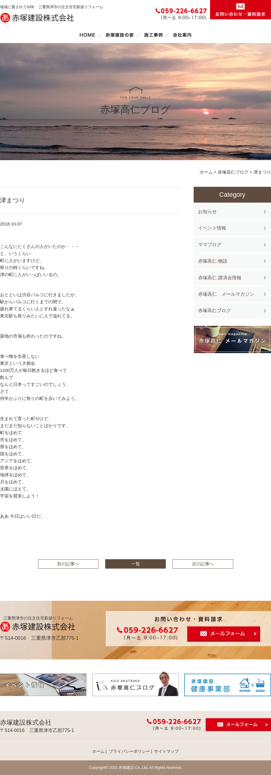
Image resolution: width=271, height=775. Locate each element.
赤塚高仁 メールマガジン (226, 294)
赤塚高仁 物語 (212, 261)
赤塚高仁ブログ (214, 310)
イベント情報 (212, 227)
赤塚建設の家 (119, 34)
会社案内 (182, 34)
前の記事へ (68, 563)
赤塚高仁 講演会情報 (219, 277)
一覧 (135, 563)
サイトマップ (166, 751)
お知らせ (207, 211)
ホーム (87, 34)
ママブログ (209, 244)
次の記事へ (203, 563)
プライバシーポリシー (129, 751)
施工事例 (153, 34)
